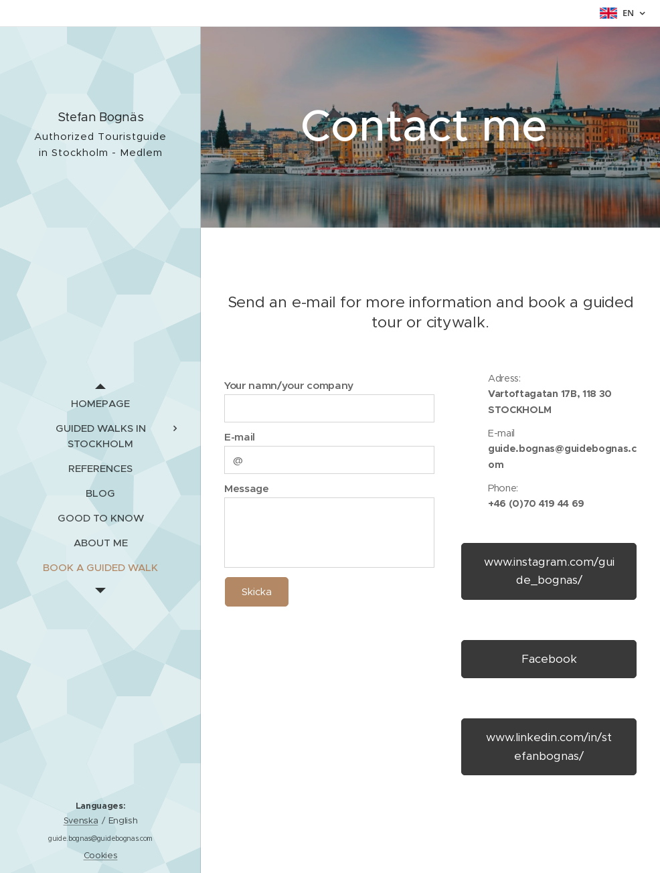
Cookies (101, 855)
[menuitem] (100, 403)
